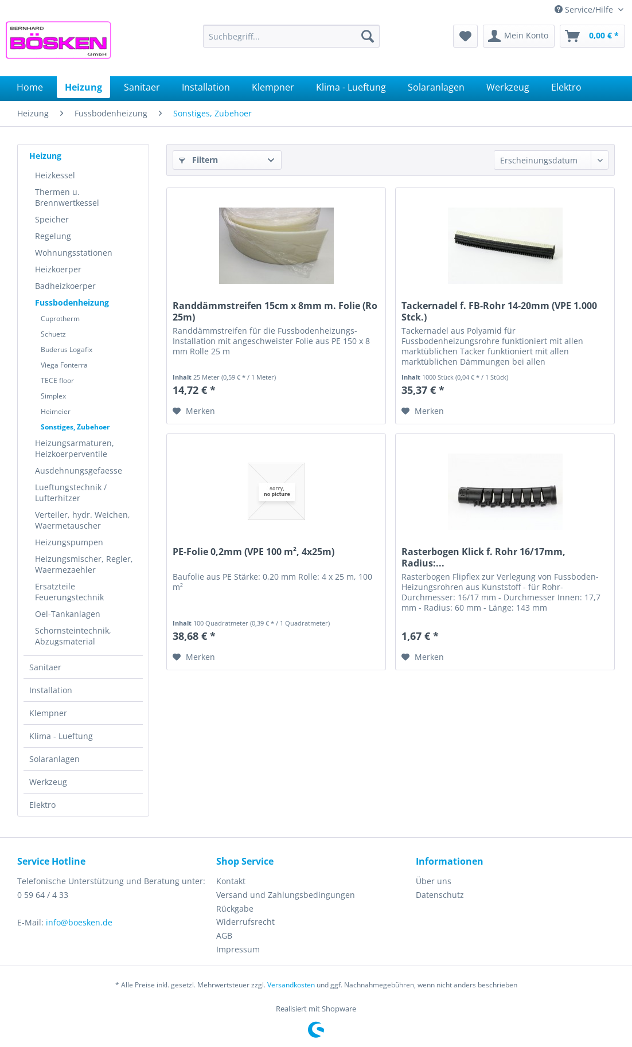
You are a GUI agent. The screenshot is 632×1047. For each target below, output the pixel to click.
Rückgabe (234, 908)
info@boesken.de (79, 922)
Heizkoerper (58, 269)
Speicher (52, 219)
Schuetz (53, 334)
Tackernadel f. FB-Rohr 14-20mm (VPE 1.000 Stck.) (499, 311)
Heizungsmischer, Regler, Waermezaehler (84, 564)
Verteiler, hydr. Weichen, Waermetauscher (82, 520)
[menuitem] (291, 36)
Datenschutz (440, 894)
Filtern (198, 159)
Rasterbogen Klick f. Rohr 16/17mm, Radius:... (483, 557)
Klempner (48, 713)
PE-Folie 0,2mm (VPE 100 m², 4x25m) (253, 552)
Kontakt (230, 881)
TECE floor (57, 380)
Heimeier (56, 411)
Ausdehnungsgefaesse (78, 470)
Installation (50, 690)
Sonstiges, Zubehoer (75, 427)
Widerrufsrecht (245, 921)
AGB (224, 935)
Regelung (53, 236)
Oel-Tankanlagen (67, 613)
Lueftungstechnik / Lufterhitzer (71, 492)
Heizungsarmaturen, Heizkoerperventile (74, 448)
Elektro (42, 804)
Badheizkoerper (65, 285)
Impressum (238, 949)
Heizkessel (55, 175)
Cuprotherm (60, 318)
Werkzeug (48, 781)
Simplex (53, 396)
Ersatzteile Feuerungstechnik (69, 592)
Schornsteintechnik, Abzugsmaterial (73, 636)
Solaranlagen (54, 758)
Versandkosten (291, 985)
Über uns (433, 881)
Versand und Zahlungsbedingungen (285, 894)
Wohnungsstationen (73, 252)
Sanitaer (45, 667)
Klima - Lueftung (61, 735)
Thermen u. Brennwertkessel (67, 197)
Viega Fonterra (64, 365)
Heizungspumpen (69, 542)
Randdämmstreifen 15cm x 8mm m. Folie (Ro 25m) (275, 311)
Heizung (45, 155)
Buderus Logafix (66, 349)
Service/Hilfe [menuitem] (585, 9)
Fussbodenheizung (72, 302)
